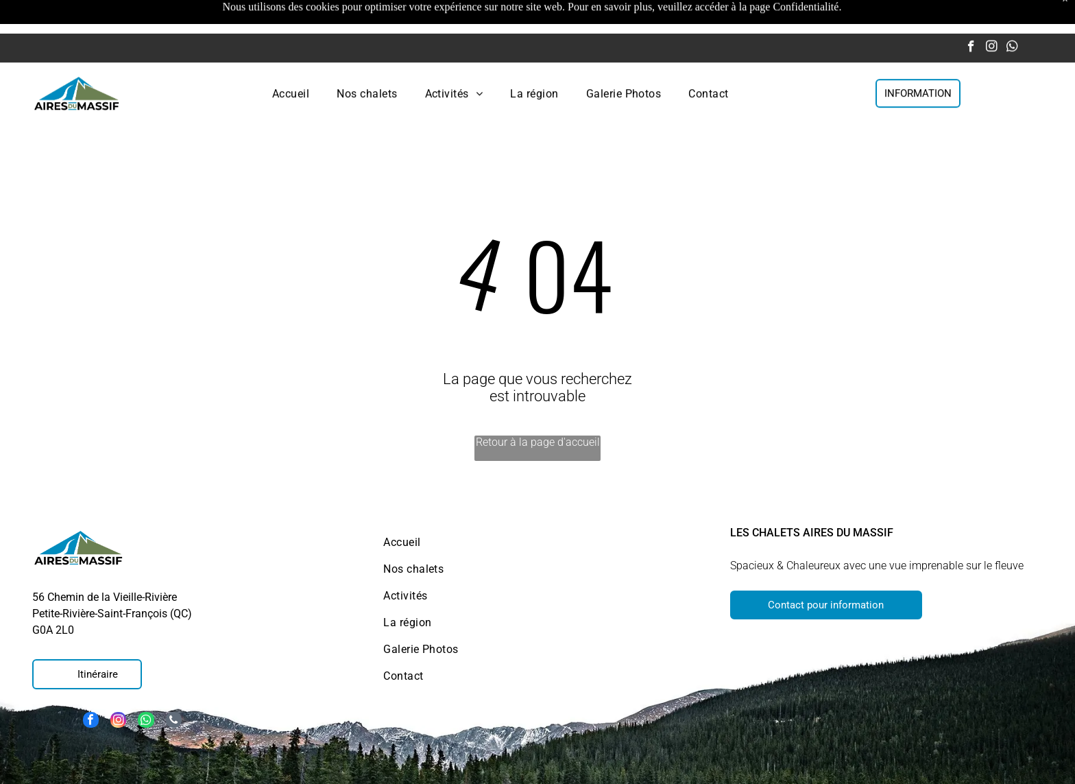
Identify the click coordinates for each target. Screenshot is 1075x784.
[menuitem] (290, 59)
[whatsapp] (1012, 14)
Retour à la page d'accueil (538, 407)
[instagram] (991, 14)
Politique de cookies (674, 768)
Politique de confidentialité (909, 769)
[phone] (175, 688)
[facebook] (971, 14)
